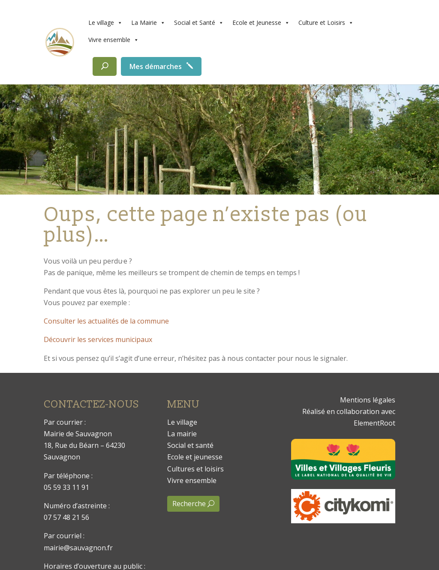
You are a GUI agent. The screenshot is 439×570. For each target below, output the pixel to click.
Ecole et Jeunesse (261, 22)
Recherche (189, 503)
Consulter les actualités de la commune (106, 321)
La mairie (182, 433)
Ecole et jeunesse (195, 457)
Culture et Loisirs (326, 22)
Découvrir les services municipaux (98, 339)
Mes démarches (155, 66)
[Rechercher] (105, 66)
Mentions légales (367, 400)
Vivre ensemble (113, 39)
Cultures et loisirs (195, 469)
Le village (105, 22)
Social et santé (190, 445)
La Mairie (148, 22)
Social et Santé (199, 22)
